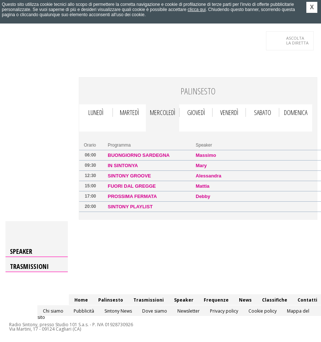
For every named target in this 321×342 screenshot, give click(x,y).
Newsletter (188, 311)
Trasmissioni (29, 266)
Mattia (203, 186)
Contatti (307, 300)
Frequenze (216, 300)
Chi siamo (53, 311)
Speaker (21, 251)
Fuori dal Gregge (132, 186)
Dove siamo (154, 311)
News (245, 300)
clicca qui (197, 9)
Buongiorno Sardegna (139, 155)
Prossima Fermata (132, 196)
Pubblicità (84, 311)
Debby (203, 196)
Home (81, 300)
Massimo (206, 155)
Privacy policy (224, 311)
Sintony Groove (129, 176)
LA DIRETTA (297, 40)
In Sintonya (123, 165)
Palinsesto (110, 300)
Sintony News (118, 311)
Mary (201, 165)
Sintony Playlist (130, 206)
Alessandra (208, 176)
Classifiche (274, 300)
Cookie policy (262, 311)
